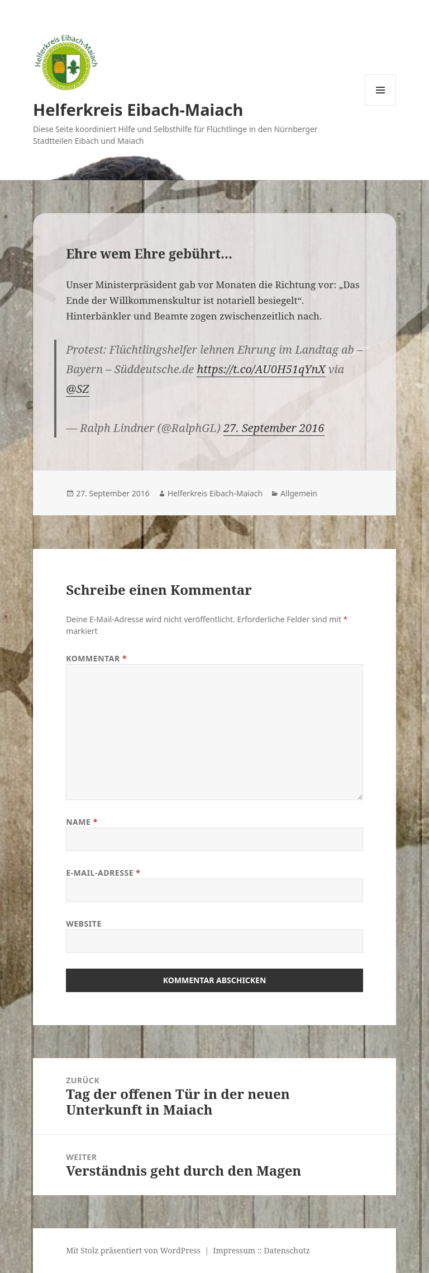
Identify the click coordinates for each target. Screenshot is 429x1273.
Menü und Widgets (380, 105)
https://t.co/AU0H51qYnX (261, 369)
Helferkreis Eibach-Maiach (138, 109)
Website (84, 923)
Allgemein (298, 493)
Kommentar (96, 658)
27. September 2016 (273, 427)
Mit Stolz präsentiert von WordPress (133, 1250)
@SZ (77, 388)
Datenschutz (287, 1250)
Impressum (234, 1250)
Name (82, 821)
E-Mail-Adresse (103, 872)
